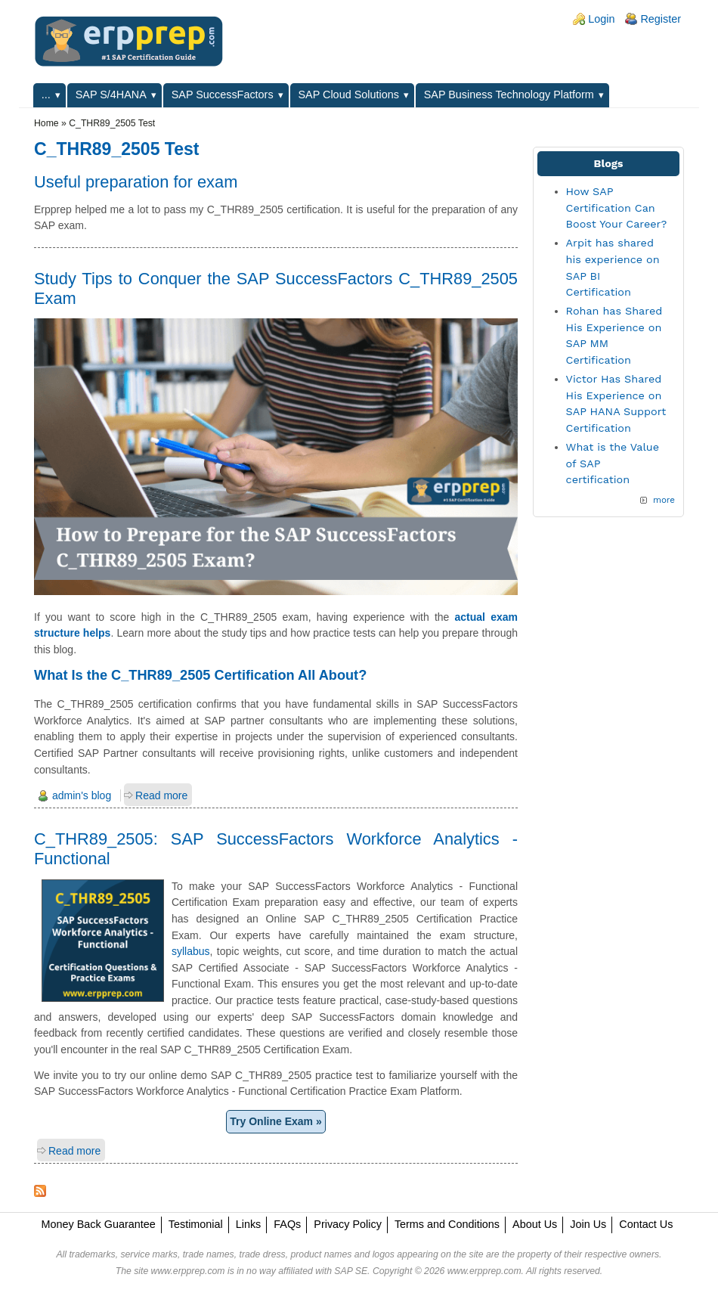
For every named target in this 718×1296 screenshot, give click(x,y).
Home (46, 123)
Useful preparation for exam (135, 181)
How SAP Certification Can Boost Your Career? (616, 207)
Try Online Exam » (275, 1121)
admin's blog (81, 795)
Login (601, 19)
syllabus (191, 951)
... (46, 94)
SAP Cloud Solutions (349, 94)
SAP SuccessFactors (223, 94)
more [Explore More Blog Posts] (664, 500)
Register (660, 19)
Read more (161, 795)
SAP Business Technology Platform (509, 94)
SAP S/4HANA (111, 94)
